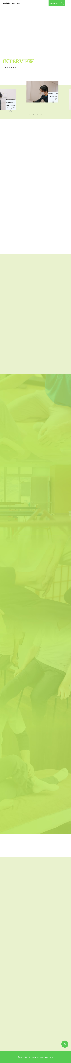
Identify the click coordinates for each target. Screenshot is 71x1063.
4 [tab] (41, 115)
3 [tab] (37, 115)
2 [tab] (33, 115)
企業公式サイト (54, 3)
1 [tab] (30, 115)
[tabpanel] (35, 92)
